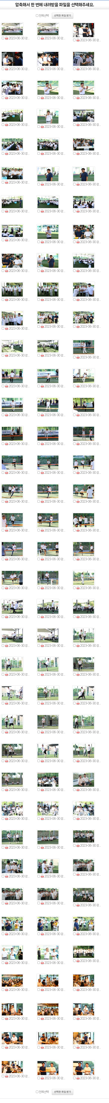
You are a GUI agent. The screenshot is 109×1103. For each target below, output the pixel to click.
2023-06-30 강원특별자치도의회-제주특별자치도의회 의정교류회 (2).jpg (53, 38)
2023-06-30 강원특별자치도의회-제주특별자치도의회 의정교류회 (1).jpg (17, 38)
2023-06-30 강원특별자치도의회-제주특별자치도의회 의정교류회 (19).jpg (17, 211)
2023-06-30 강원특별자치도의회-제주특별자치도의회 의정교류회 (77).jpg (53, 761)
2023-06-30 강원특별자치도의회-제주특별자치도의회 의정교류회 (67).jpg (17, 674)
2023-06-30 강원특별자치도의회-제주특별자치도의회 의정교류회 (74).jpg (53, 732)
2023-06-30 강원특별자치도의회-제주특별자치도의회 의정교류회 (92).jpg (53, 903)
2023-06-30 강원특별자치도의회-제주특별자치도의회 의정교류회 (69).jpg (88, 674)
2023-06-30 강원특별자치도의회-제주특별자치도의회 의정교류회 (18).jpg (88, 184)
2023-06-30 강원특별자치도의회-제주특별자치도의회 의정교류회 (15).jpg (88, 153)
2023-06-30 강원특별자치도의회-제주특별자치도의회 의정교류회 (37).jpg (17, 386)
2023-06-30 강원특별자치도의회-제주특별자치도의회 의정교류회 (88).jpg (17, 876)
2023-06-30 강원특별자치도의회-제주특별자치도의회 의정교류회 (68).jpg (53, 674)
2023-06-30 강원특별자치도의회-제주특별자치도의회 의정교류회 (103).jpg (53, 989)
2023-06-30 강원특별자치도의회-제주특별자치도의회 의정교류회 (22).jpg (17, 240)
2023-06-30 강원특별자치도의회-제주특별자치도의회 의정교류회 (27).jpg (88, 270)
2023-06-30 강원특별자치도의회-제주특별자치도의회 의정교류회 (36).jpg (88, 357)
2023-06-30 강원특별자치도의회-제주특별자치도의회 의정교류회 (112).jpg (53, 1078)
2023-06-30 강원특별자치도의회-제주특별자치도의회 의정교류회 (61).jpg (17, 616)
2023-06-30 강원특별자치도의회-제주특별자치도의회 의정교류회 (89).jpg (53, 876)
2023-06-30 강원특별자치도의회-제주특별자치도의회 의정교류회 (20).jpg (53, 211)
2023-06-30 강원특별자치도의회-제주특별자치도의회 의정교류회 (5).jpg (53, 69)
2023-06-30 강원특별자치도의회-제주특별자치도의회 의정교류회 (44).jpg (53, 443)
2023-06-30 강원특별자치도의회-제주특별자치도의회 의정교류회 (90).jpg (88, 874)
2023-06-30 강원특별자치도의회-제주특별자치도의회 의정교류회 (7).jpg (17, 97)
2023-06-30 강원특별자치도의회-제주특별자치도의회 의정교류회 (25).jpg (17, 270)
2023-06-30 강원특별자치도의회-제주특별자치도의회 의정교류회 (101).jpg (88, 961)
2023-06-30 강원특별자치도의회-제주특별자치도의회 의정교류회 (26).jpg (53, 270)
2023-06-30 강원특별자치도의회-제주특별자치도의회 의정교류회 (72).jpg (88, 703)
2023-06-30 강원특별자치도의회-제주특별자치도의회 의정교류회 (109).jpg (53, 1047)
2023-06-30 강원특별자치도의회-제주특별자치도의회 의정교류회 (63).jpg (88, 616)
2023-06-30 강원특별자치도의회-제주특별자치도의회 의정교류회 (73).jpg (17, 732)
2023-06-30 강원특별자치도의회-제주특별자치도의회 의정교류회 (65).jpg (53, 645)
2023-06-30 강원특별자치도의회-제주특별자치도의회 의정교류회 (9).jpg (88, 97)
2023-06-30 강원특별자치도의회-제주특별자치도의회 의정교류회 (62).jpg (53, 616)
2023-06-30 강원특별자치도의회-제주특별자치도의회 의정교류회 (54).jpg (88, 530)
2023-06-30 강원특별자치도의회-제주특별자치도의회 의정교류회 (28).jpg (17, 299)
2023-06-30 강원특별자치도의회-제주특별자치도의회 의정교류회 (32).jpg (53, 326)
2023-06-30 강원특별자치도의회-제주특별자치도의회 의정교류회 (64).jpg (17, 645)
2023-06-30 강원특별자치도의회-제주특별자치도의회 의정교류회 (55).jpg (17, 559)
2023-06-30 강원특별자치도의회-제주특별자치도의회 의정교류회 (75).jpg (88, 732)
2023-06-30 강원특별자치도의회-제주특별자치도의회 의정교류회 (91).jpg (17, 903)
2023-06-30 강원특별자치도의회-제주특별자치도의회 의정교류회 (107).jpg (88, 1018)
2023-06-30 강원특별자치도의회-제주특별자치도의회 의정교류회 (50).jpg (53, 501)
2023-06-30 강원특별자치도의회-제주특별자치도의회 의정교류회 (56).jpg (53, 559)
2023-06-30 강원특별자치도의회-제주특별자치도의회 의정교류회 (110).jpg (88, 1047)
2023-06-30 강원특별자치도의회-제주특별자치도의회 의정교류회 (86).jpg (53, 847)
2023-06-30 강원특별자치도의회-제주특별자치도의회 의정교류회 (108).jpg (17, 1047)
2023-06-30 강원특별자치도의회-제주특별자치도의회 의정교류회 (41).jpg (53, 415)
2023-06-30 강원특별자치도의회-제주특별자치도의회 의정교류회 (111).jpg (17, 1076)
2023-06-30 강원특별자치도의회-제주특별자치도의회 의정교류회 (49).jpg (17, 501)
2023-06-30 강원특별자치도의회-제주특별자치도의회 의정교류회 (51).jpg (88, 501)
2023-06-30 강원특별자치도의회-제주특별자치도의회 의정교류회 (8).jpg (53, 97)
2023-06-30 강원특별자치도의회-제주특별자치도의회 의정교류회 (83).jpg (53, 818)
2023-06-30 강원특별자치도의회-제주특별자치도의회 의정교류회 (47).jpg (53, 472)
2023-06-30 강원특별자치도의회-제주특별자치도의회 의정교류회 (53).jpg (53, 530)
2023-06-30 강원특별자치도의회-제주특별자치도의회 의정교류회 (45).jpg (88, 443)
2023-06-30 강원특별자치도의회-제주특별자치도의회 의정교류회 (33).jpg (88, 326)
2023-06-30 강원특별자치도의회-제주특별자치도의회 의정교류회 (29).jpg (53, 299)
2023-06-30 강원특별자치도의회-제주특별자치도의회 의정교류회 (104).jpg (88, 989)
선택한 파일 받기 (62, 15)
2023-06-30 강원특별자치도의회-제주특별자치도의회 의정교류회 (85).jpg (17, 847)
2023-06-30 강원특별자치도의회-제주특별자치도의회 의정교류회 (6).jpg (88, 69)
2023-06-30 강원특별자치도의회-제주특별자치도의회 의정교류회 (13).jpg (17, 153)
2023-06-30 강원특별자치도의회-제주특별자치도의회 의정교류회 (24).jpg (88, 242)
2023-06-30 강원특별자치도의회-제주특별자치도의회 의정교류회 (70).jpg (17, 703)
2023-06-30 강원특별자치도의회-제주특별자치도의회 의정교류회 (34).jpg (17, 355)
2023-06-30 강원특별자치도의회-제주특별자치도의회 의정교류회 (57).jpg (88, 559)
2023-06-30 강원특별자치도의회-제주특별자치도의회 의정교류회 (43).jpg (17, 443)
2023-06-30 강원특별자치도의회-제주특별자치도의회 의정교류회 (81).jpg (88, 789)
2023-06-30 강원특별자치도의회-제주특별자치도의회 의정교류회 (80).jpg (53, 789)
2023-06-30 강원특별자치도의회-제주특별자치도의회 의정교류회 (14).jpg (53, 153)
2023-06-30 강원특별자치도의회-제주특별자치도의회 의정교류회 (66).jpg (88, 645)
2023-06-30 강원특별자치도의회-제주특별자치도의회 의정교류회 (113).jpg (88, 1078)
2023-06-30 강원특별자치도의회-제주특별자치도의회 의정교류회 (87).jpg (88, 845)
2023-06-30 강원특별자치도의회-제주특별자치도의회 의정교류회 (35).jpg (53, 355)
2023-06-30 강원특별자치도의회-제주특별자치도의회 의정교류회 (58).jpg (17, 588)
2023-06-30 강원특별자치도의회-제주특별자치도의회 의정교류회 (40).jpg (17, 415)
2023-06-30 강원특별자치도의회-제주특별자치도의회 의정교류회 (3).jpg (88, 40)
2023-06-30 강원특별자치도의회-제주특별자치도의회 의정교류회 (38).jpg (53, 386)
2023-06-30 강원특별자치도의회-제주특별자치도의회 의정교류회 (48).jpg (88, 472)
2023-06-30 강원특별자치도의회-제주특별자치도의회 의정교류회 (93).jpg (88, 905)
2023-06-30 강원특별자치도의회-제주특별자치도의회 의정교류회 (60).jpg (88, 588)
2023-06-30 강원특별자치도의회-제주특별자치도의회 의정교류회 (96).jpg (17, 934)
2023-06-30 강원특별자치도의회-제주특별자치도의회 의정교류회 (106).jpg (53, 1018)
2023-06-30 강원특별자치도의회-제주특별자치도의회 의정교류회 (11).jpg (53, 126)
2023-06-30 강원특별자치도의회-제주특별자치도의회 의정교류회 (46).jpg (17, 472)
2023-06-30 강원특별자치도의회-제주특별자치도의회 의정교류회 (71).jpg (53, 703)
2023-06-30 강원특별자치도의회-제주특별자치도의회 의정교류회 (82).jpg (17, 818)
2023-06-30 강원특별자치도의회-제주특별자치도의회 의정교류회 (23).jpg (53, 242)
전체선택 (44, 15)
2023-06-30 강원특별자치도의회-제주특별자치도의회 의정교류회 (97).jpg (53, 934)
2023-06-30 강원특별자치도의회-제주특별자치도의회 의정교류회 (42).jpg (88, 415)
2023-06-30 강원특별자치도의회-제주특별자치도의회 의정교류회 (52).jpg (17, 530)
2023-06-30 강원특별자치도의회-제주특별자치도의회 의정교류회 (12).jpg (88, 124)
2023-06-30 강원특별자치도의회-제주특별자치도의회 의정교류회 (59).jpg (53, 588)
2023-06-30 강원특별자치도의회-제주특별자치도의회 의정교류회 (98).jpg (88, 934)
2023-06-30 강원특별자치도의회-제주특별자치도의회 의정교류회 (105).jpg (17, 1018)
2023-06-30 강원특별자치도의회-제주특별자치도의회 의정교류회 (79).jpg (17, 789)
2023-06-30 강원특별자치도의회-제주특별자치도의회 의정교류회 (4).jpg (17, 69)
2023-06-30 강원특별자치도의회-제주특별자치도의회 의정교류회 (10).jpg (17, 124)
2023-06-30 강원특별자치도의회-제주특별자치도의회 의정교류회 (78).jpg (88, 761)
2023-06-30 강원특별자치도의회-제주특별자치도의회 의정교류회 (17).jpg (53, 184)
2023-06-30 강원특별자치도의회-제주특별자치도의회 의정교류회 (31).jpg (17, 328)
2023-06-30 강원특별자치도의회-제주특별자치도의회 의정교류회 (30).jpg (88, 299)
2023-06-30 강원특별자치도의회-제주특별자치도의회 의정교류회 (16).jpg (17, 182)
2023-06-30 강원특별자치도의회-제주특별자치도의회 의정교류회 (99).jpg (17, 962)
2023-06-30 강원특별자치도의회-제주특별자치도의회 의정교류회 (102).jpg (17, 989)
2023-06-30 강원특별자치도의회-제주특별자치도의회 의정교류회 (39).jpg (88, 386)
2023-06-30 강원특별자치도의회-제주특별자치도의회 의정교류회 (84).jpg (88, 818)
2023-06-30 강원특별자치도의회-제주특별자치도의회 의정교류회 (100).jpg (53, 962)
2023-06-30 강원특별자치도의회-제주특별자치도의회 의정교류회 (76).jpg (17, 761)
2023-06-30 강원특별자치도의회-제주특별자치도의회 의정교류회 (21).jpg (88, 211)
